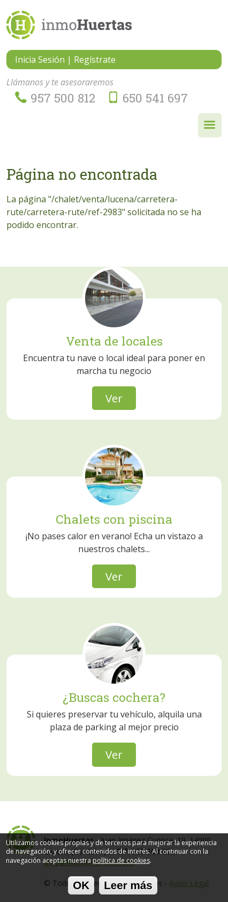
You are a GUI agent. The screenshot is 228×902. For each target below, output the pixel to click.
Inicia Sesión (40, 59)
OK (81, 888)
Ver (114, 398)
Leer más (128, 888)
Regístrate (95, 59)
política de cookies (121, 863)
